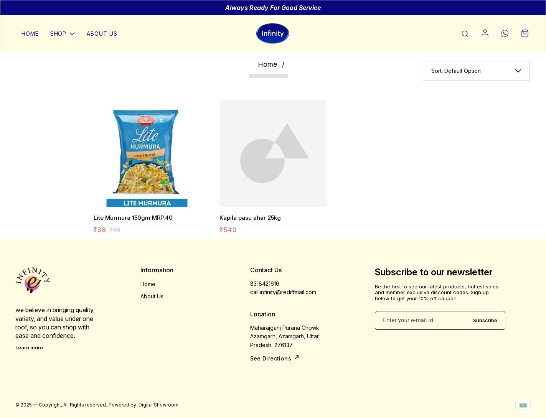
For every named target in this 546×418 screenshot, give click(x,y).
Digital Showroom (158, 405)
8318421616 (264, 283)
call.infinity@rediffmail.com (283, 292)
